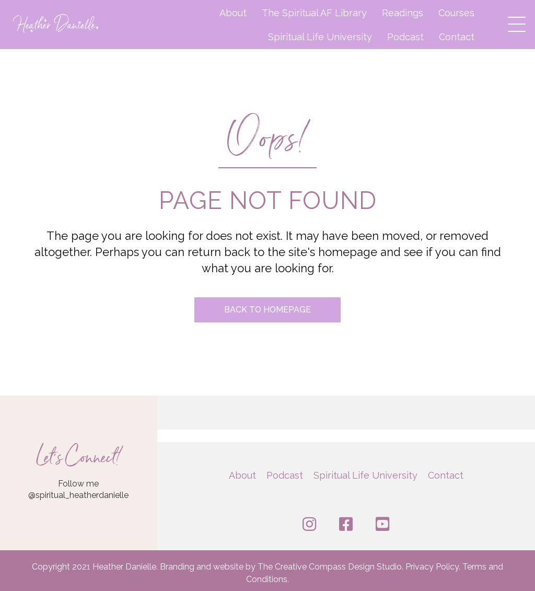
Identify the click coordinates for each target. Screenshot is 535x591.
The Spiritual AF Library (314, 12)
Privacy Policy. (433, 567)
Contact (456, 36)
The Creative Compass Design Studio (330, 567)
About (233, 12)
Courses (456, 12)
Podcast (405, 36)
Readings (402, 12)
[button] (514, 21)
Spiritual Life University (320, 36)
